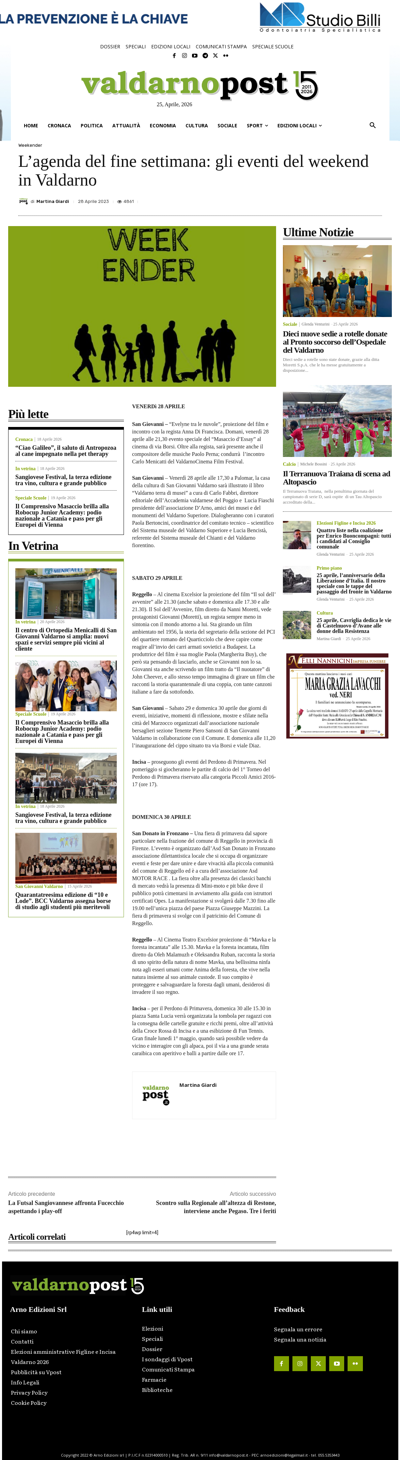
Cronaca (24, 439)
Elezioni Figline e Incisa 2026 (346, 523)
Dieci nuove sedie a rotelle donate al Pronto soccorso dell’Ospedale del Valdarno (335, 341)
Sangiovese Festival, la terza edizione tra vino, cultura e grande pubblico (63, 480)
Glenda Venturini (316, 324)
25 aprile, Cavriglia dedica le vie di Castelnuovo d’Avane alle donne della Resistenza (354, 625)
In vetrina (25, 468)
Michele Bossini (313, 464)
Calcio (289, 464)
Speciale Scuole (30, 498)
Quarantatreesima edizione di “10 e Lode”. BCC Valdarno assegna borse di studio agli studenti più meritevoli (63, 900)
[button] (373, 125)
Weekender (30, 145)
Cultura (325, 613)
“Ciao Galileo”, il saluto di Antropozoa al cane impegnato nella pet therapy (65, 450)
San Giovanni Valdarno (39, 886)
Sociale (290, 324)
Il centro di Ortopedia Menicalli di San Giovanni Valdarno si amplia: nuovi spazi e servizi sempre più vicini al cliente (66, 639)
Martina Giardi (52, 201)
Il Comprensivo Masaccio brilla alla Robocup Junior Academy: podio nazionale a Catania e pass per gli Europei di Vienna (62, 515)
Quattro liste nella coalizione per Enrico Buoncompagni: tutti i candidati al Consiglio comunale (354, 538)
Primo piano (329, 568)
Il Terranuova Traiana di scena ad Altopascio (336, 477)
